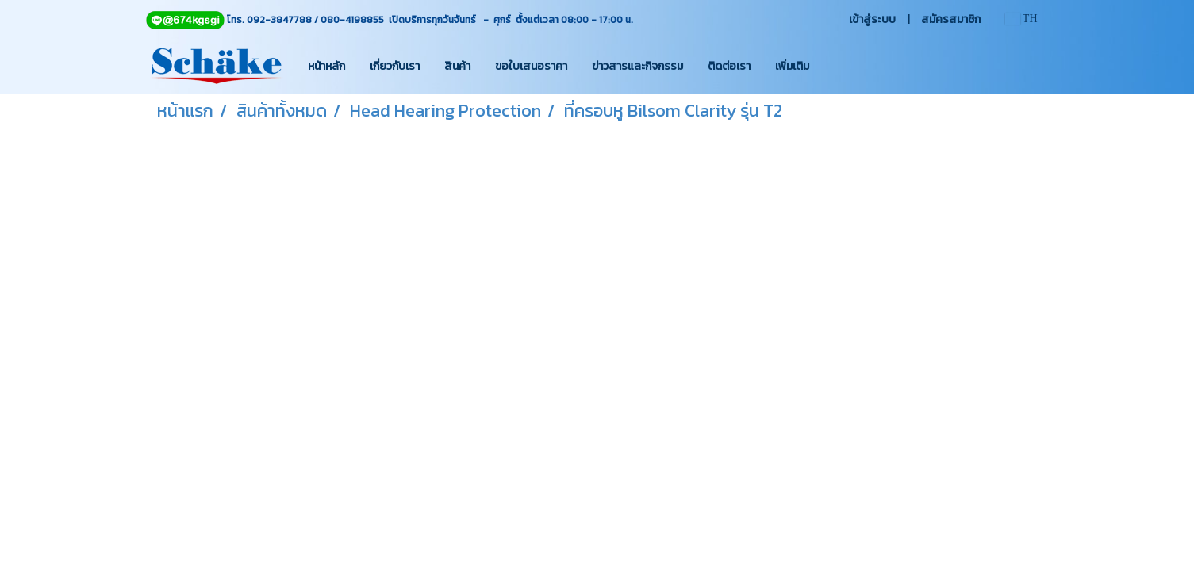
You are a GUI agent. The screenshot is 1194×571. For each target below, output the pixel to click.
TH (1021, 19)
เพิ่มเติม (792, 66)
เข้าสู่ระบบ (872, 19)
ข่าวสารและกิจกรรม (637, 66)
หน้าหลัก (326, 66)
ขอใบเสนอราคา (531, 66)
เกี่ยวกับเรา (395, 66)
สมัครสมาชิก (951, 19)
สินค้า (457, 66)
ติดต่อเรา (729, 66)
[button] (835, 65)
